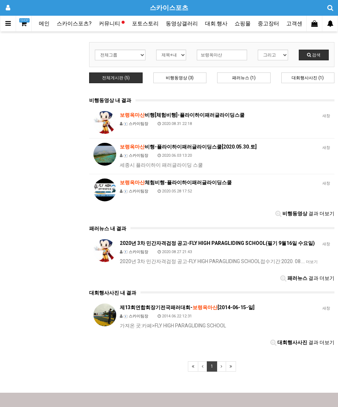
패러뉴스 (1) (244, 77)
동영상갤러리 (182, 23)
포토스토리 (145, 23)
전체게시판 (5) (116, 77)
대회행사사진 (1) (308, 77)
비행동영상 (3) (180, 77)
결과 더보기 (304, 213)
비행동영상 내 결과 (110, 100)
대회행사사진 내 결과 (112, 293)
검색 (314, 54)
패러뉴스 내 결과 (107, 228)
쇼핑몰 (243, 23)
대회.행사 (216, 23)
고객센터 (297, 23)
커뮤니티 (112, 23)
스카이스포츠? (74, 23)
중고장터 (268, 23)
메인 (44, 23)
